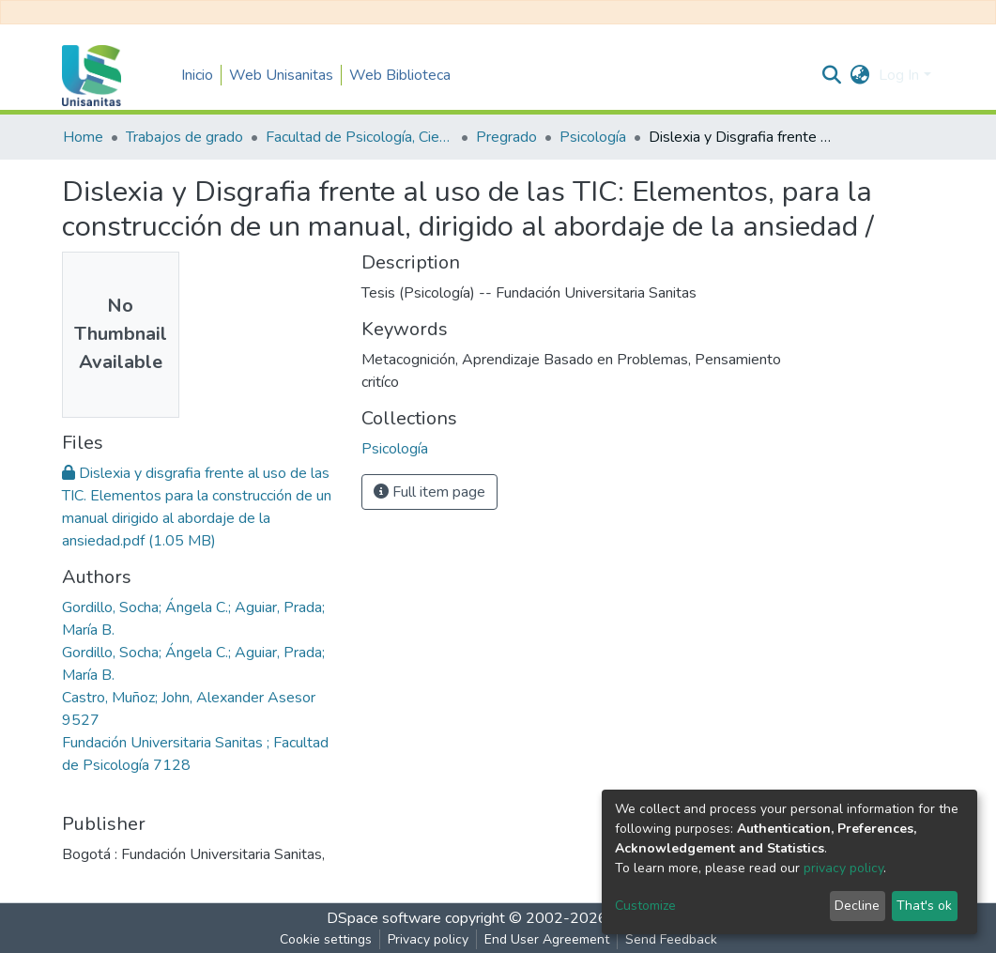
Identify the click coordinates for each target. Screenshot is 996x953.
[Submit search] (831, 75)
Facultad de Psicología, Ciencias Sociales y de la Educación (359, 137)
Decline (857, 906)
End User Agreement (546, 939)
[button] (859, 75)
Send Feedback (671, 939)
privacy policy (843, 868)
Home (83, 137)
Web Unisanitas (281, 75)
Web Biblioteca (400, 75)
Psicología (592, 137)
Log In (899, 75)
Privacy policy (428, 939)
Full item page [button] (429, 492)
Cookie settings (326, 939)
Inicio (197, 75)
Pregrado (506, 137)
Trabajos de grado (184, 137)
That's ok (924, 906)
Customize (645, 906)
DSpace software (384, 918)
